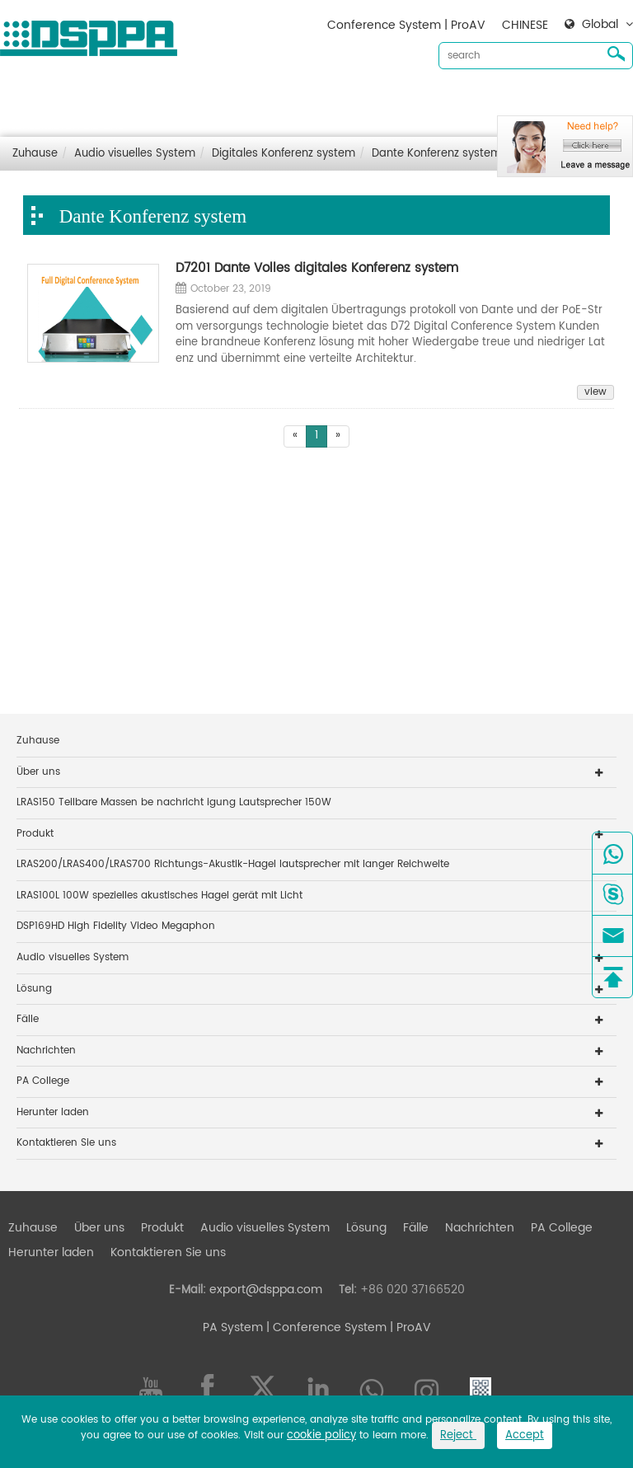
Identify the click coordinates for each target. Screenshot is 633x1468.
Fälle (416, 99)
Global (600, 24)
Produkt (162, 99)
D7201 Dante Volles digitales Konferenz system (317, 269)
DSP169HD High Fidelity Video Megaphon (115, 926)
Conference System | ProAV (406, 25)
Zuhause (33, 99)
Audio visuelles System (265, 99)
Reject (458, 1435)
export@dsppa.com (265, 1289)
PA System (233, 1327)
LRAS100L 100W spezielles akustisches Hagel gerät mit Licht (159, 895)
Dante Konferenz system (436, 153)
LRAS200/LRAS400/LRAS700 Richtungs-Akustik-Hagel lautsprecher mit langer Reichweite (232, 864)
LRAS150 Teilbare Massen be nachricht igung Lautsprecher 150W (173, 802)
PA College (42, 1081)
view (595, 392)
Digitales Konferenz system (283, 153)
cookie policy (321, 1435)
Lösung (366, 99)
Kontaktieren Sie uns (66, 125)
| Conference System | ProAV (347, 1327)
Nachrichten (479, 99)
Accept (524, 1435)
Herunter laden (574, 99)
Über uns (99, 99)
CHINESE (525, 25)
